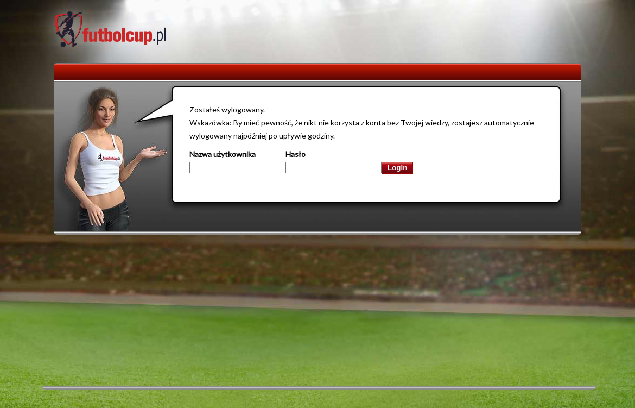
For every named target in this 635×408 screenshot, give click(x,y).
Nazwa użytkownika (222, 154)
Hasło (295, 154)
